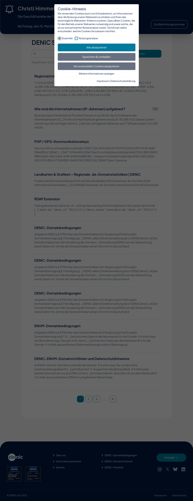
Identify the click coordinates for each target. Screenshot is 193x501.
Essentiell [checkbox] (67, 38)
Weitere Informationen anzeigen (96, 73)
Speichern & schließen (96, 57)
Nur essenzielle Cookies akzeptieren (96, 66)
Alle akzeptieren (96, 47)
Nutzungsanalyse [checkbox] (88, 38)
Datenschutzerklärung (123, 80)
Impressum (103, 80)
